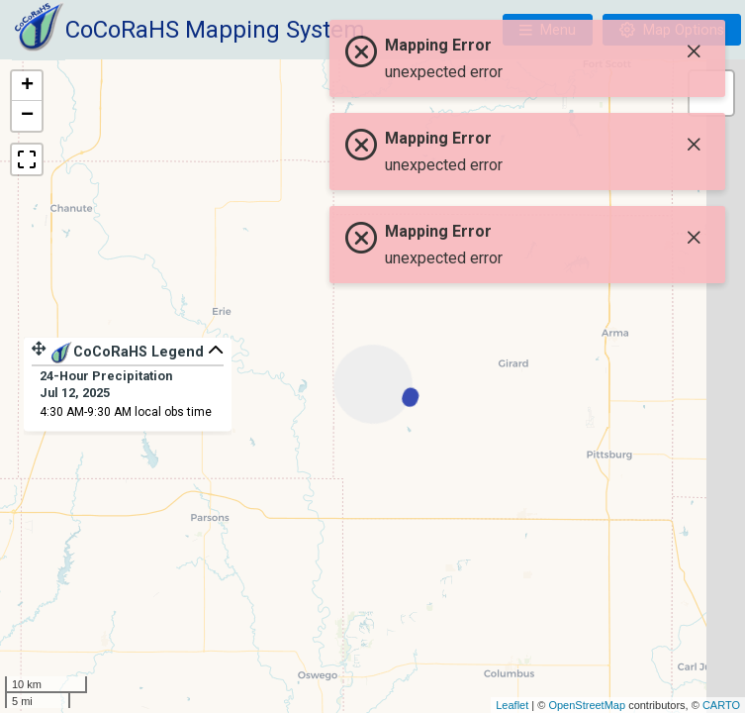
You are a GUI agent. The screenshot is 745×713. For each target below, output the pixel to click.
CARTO (721, 705)
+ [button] (27, 86)
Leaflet (512, 705)
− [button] (27, 116)
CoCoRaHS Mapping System (215, 30)
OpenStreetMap (586, 705)
